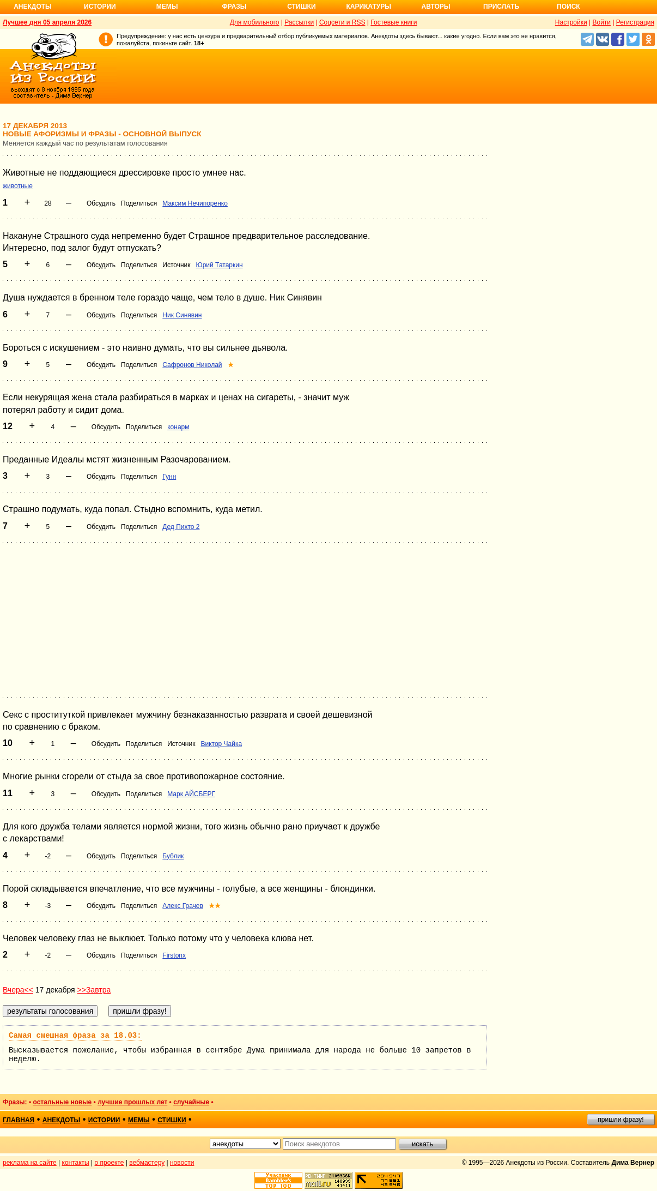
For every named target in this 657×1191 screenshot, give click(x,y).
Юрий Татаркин (219, 265)
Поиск (568, 6)
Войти (601, 22)
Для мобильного (254, 22)
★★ (215, 906)
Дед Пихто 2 (180, 527)
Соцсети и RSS (342, 22)
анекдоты (61, 1120)
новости (182, 1162)
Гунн (169, 476)
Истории (100, 6)
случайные (191, 1102)
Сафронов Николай (192, 365)
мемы (139, 1120)
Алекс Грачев (182, 906)
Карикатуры (368, 6)
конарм (178, 427)
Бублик (173, 856)
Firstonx (174, 955)
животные (18, 186)
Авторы (436, 6)
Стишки (301, 6)
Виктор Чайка (221, 744)
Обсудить (101, 203)
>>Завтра (94, 989)
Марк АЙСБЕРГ (191, 794)
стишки (171, 1120)
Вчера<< (18, 989)
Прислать (501, 6)
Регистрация (635, 22)
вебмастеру (147, 1162)
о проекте (109, 1162)
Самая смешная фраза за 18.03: (75, 1035)
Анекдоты (33, 6)
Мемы (167, 6)
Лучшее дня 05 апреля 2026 (47, 22)
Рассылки (299, 22)
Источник (176, 265)
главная (18, 1120)
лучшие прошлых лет (132, 1102)
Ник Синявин (182, 315)
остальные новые (62, 1102)
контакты (75, 1162)
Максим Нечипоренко (195, 203)
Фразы (234, 6)
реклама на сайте (30, 1162)
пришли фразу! (620, 1119)
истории (104, 1120)
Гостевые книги (393, 22)
